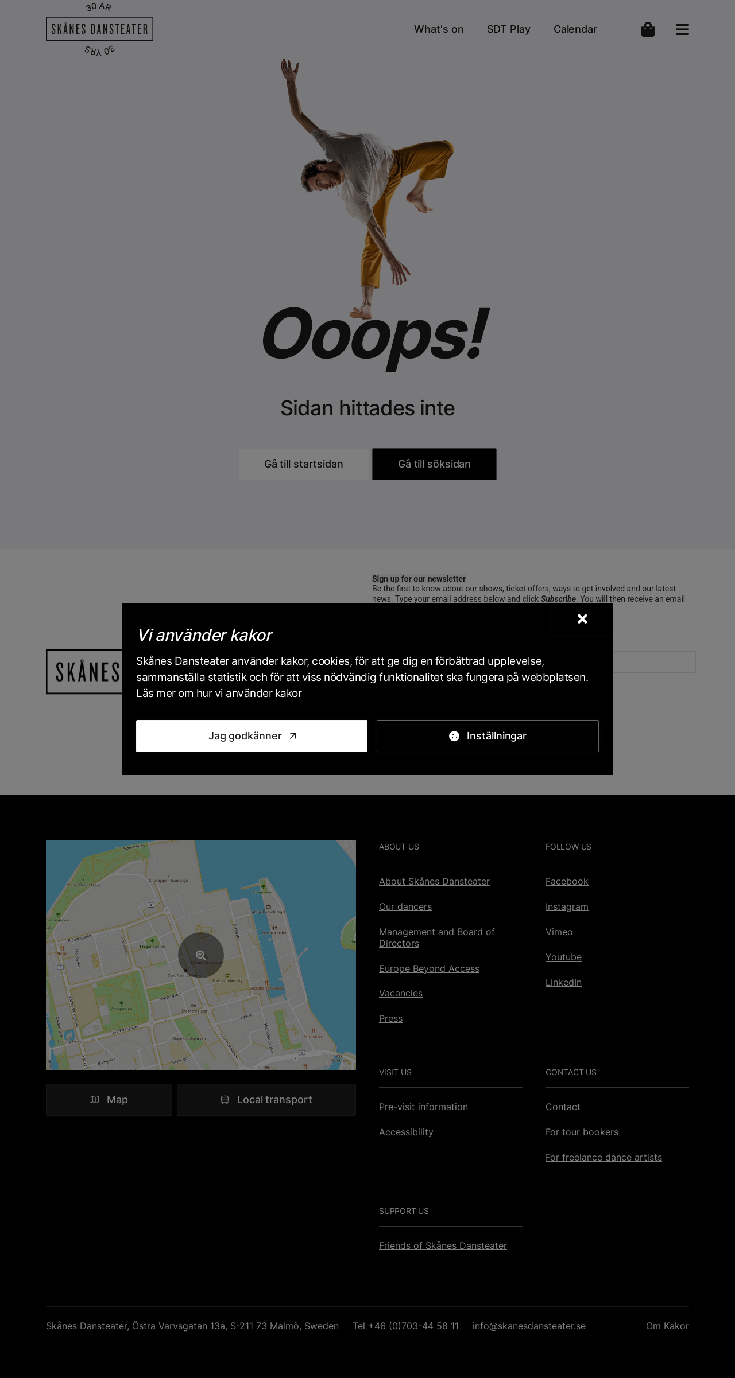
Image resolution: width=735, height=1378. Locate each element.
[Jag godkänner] (252, 736)
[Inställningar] (488, 736)
